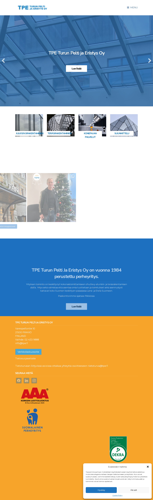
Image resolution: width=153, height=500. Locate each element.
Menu (132, 7)
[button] (147, 466)
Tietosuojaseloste (25, 358)
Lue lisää (76, 68)
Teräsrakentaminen (59, 133)
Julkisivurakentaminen (29, 133)
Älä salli (133, 490)
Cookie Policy (117, 495)
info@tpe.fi (21, 343)
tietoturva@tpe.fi (98, 365)
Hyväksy (101, 490)
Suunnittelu (121, 133)
